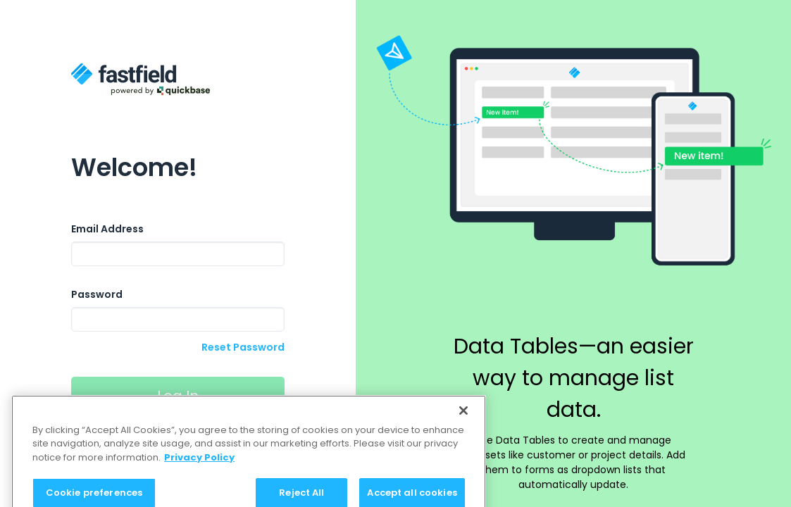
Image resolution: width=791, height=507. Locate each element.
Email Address (107, 229)
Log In (178, 396)
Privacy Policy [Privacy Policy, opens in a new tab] (199, 464)
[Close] (463, 417)
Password (97, 294)
